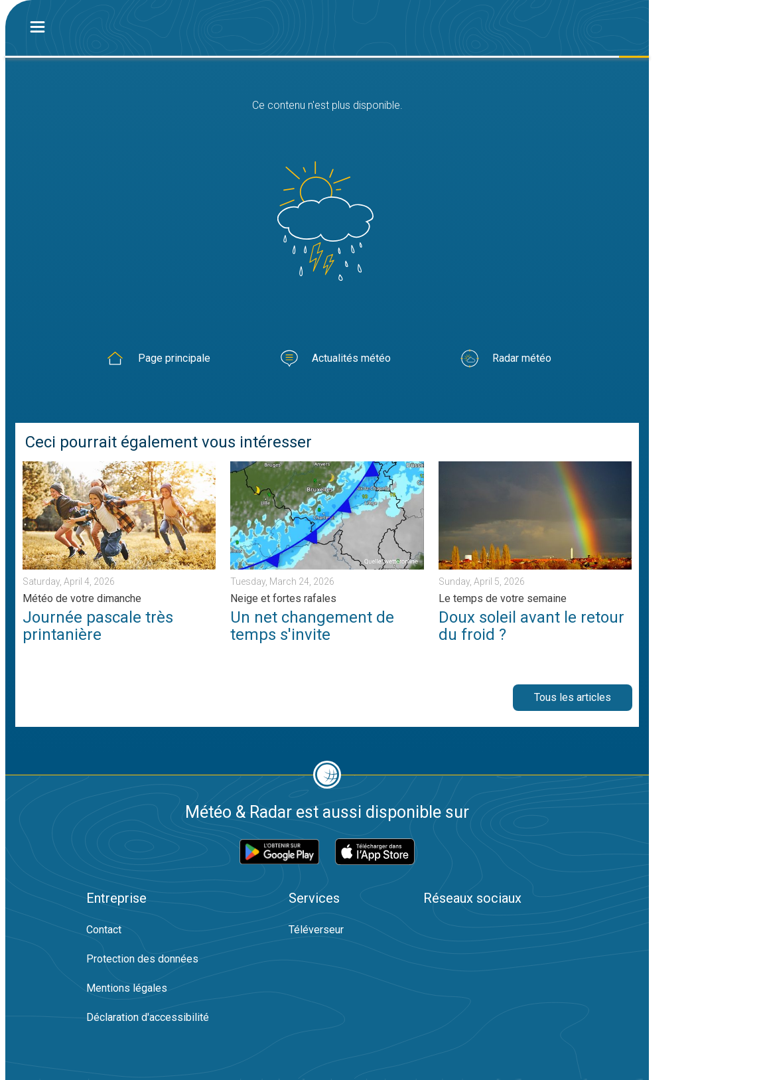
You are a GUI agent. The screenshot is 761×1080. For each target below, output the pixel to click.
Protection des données (142, 959)
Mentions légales (126, 988)
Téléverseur (316, 929)
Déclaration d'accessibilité (147, 1017)
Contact (103, 929)
